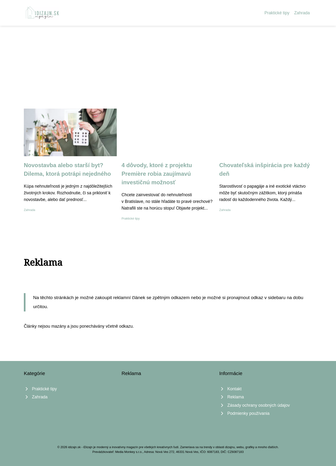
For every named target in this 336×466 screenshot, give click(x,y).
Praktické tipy (277, 12)
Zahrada (302, 12)
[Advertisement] (168, 61)
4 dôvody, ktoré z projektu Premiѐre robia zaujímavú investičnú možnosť (157, 173)
